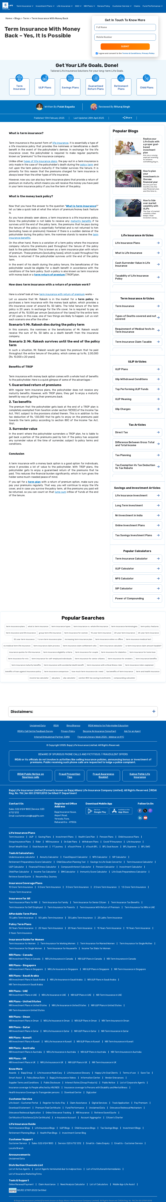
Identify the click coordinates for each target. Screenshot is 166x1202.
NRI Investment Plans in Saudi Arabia (27, 979)
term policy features (150, 626)
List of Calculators (99, 1184)
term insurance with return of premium (62, 294)
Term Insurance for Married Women (97, 943)
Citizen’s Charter (114, 1117)
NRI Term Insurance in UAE (109, 995)
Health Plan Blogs (48, 1133)
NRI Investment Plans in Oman (24, 1020)
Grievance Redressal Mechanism (126, 1108)
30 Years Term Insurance (21, 928)
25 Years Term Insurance (50, 928)
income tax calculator (39, 678)
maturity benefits (81, 221)
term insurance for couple (86, 652)
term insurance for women (76, 633)
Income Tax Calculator (45, 872)
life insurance (60, 142)
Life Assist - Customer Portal (23, 1103)
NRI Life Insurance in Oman (57, 1020)
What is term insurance (81, 206)
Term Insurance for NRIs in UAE (140, 907)
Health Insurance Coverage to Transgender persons (34, 1092)
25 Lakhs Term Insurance (110, 918)
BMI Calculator (68, 872)
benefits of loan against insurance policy (23, 671)
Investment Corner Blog (74, 1133)
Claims (137, 6)
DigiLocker (91, 1092)
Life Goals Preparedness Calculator (129, 872)
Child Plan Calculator (19, 872)
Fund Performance (153, 6)
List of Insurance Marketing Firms (25, 1174)
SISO (78, 6)
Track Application (120, 1103)
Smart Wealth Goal (18, 846)
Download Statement (20, 1108)
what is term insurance (38, 626)
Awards (12, 1073)
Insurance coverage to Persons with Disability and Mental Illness (95, 1087)
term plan (34, 481)
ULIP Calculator (16, 867)
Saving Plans (44, 837)
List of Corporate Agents (132, 1082)
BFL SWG (145, 846)
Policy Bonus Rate (36, 1077)
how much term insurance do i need (87, 671)
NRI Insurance (52, 842)
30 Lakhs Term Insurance (80, 918)
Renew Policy (103, 6)
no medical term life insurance (17, 646)
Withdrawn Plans (90, 842)
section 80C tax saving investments (95, 678)
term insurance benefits (146, 659)
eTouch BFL (92, 846)
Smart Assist (15, 1077)
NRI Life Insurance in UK (51, 1062)
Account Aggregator (91, 1117)
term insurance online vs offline (109, 639)
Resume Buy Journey (46, 876)
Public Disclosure (52, 1082)
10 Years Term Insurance (138, 928)
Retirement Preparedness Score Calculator (30, 862)
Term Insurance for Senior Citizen (89, 902)
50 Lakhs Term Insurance (50, 918)
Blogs (17, 18)
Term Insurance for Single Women (25, 948)
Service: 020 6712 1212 (69, 1143)
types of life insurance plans (40, 161)
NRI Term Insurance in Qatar (115, 1031)
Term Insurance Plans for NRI (23, 902)
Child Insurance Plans (128, 837)
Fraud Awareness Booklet (103, 776)
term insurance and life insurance (21, 633)
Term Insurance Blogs (19, 1128)
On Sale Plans (70, 842)
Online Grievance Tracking (58, 1112)
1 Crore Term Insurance (20, 892)
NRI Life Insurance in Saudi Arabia (66, 979)
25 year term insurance (148, 633)
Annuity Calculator (49, 857)
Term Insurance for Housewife (62, 948)
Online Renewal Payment (21, 1184)
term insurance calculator (111, 646)
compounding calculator (124, 678)
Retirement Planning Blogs (22, 1133)
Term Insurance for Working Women (58, 943)
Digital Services (99, 1103)
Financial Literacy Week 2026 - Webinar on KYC (101, 737)
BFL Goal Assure (110, 846)
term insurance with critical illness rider (104, 665)
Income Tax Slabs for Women (96, 948)
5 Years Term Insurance (20, 933)
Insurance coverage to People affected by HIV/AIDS (34, 1087)
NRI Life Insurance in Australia (61, 1052)
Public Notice (108, 1082)
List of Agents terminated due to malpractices (58, 1169)
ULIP (31, 837)
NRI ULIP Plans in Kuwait (88, 1041)
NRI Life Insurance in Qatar (56, 1031)
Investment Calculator (131, 867)
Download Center (72, 1092)
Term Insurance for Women (22, 943)
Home (9, 18)
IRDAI (56, 725)
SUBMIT (125, 46)
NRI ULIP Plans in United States (106, 1005)
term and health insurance (147, 671)
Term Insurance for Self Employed (26, 907)
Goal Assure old (40, 846)
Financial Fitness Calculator (42, 867)
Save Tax (145, 1073)
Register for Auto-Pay (54, 1103)
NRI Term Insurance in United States (27, 1010)
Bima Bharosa (73, 725)
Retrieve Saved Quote (20, 876)
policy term (86, 164)
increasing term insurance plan (78, 639)
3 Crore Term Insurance (77, 887)
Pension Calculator (105, 867)
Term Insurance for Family (55, 902)
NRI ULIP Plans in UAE (81, 995)
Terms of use (129, 1073)
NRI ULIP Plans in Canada (90, 959)
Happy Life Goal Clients (106, 1073)
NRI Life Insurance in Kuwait (58, 1041)
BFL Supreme (129, 846)
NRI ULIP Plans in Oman (86, 1020)
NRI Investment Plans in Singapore (26, 969)
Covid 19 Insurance (112, 842)
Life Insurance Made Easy (49, 1073)
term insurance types (60, 626)
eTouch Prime (74, 846)
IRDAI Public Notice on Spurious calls (30, 776)
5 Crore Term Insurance (49, 887)
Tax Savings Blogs (109, 1128)
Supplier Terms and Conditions (24, 1082)
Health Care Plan (86, 837)
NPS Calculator (100, 857)
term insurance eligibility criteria (57, 652)
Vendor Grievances (114, 1077)
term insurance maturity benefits (26, 665)
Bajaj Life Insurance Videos (63, 1077)
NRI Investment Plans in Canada (24, 959)
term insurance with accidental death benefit (64, 665)
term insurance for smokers (120, 659)
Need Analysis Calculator (72, 1184)
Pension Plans (106, 837)
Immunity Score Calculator (93, 872)
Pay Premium (141, 1103)
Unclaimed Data (38, 725)
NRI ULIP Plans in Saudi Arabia (101, 979)
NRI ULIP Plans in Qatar (85, 1031)
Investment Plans (45, 6)
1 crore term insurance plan (50, 639)
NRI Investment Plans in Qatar (24, 1031)
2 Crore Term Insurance (105, 887)
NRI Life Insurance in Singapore (63, 969)
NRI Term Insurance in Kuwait (119, 1041)
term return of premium (49, 274)
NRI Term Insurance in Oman (115, 1020)
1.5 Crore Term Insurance (134, 887)
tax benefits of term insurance (119, 671)
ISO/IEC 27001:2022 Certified (27, 1190)
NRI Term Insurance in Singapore (130, 969)
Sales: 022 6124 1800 (42, 1143)
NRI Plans (89, 6)
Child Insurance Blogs (85, 1128)
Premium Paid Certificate (48, 1108)
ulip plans (56, 678)
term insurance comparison (56, 671)
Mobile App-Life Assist (124, 1184)
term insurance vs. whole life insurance (90, 626)
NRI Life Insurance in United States (69, 1005)
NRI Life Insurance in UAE (54, 995)
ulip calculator (69, 678)
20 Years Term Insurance (80, 928)
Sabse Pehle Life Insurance (139, 776)
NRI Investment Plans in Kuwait (24, 1041)
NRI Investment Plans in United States (28, 1005)
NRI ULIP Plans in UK (77, 1062)
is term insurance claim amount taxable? (143, 646)
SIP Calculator (119, 857)
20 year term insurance (124, 633)
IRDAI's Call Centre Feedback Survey (35, 731)
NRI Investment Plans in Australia (25, 1052)
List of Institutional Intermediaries (104, 1169)
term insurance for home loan (142, 652)
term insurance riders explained (139, 665)
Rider (38, 842)
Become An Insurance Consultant (99, 731)
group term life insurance (50, 633)
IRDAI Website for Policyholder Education (108, 725)
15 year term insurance (101, 633)
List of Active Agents (19, 1169)
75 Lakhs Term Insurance (21, 918)
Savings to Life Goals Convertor (106, 862)
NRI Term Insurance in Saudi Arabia (26, 984)
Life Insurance (65, 6)
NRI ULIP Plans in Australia (93, 1052)
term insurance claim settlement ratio (80, 646)
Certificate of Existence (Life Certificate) (29, 1117)
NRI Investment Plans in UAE (23, 995)
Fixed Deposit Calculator (75, 857)
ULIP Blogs (65, 1128)
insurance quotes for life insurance (24, 652)
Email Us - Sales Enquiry (98, 1143)
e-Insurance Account (65, 1117)
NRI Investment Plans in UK (22, 1062)
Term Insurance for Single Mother (136, 943)
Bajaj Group (26, 1073)
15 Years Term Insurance (109, 928)
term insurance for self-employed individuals (52, 659)
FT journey (57, 846)
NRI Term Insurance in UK (104, 1062)
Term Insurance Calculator (140, 862)
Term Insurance (25, 6)
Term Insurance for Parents (61, 907)
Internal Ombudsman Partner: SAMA (52, 737)
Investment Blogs (132, 1128)
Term (26, 18)
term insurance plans (15, 626)
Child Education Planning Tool (71, 862)
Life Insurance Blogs (45, 1128)
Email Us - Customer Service (128, 1143)
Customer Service (121, 6)
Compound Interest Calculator (76, 867)
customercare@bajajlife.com (29, 816)
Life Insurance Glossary (78, 1073)
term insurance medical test (138, 639)
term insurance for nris (18, 659)
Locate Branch (16, 1148)
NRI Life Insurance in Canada (59, 959)
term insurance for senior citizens (90, 659)
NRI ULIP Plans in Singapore (96, 969)
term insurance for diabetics (113, 652)
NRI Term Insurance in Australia (126, 1052)
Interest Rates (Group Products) (81, 1082)
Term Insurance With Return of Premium (100, 907)
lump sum (60, 492)
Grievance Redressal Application (25, 1112)
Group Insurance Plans (20, 842)
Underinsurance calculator (22, 857)
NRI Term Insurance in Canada (121, 959)
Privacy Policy (68, 731)
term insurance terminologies (124, 626)
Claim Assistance (78, 1103)
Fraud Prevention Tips (69, 776)
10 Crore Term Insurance (21, 887)
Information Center (90, 1077)
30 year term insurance (24, 639)
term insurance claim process (46, 646)
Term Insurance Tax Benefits (125, 902)
